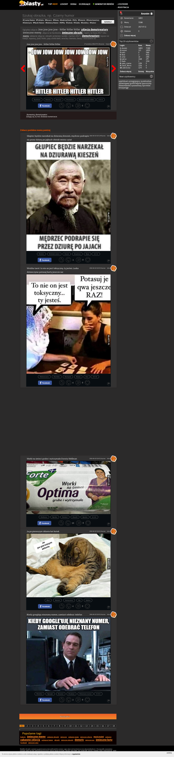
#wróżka (57, 377)
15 (97, 726)
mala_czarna (126, 63)
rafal (123, 57)
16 (103, 726)
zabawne (108, 737)
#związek (68, 377)
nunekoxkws (146, 81)
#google (50, 694)
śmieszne (63, 737)
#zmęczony (69, 600)
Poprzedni (23, 62)
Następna (113, 62)
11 (76, 726)
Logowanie (123, 4)
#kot (48, 600)
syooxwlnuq (136, 85)
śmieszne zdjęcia (86, 737)
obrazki (57, 740)
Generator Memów (103, 4)
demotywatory (91, 35)
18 (114, 726)
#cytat (67, 254)
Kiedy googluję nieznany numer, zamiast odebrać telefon (54, 614)
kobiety (23, 737)
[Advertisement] (68, 405)
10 (70, 726)
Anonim (124, 48)
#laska (78, 377)
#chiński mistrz (54, 254)
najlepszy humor (47, 740)
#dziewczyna (44, 377)
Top (53, 4)
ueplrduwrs (124, 81)
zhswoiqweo (124, 83)
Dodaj (73, 4)
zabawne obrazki (53, 737)
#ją (79, 600)
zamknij (169, 753)
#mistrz (41, 254)
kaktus (124, 59)
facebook (23, 743)
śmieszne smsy (33, 743)
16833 (140, 18)
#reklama (44, 517)
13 (87, 726)
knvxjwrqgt (124, 88)
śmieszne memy (36, 736)
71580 (140, 22)
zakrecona (126, 68)
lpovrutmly (146, 83)
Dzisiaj (141, 71)
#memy (48, 100)
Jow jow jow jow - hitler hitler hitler (43, 44)
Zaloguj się (30, 117)
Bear (123, 55)
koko (123, 52)
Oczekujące (84, 4)
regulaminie (76, 754)
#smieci (65, 517)
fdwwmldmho (125, 85)
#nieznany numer (86, 694)
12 (81, 726)
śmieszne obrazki (72, 32)
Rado (124, 61)
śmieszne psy (89, 740)
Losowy (64, 4)
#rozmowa (70, 100)
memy (26, 36)
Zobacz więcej (130, 35)
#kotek (57, 600)
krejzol (124, 50)
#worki (75, 517)
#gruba (54, 517)
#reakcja (71, 694)
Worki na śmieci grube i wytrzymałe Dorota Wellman (52, 458)
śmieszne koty (104, 739)
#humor (58, 100)
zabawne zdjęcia (30, 739)
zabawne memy (73, 737)
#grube (85, 517)
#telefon (39, 694)
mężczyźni (99, 737)
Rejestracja (123, 7)
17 (108, 726)
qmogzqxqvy (134, 81)
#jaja (87, 254)
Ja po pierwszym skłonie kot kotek (43, 531)
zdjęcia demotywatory (94, 29)
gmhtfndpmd (135, 83)
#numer (60, 694)
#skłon (88, 600)
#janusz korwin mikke (86, 100)
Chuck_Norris (126, 66)
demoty (79, 739)
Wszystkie (150, 71)
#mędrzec (77, 254)
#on (87, 377)
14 (92, 726)
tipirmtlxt (146, 85)
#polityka (37, 100)
